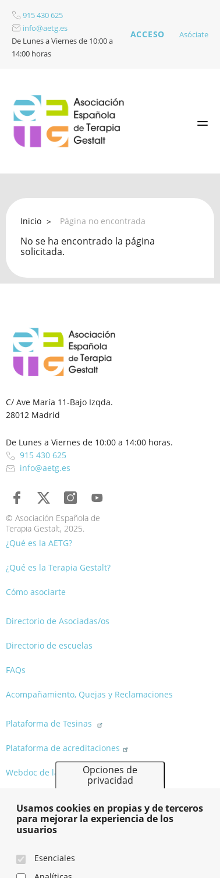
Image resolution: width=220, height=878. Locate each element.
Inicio (30, 220)
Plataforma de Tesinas (55, 723)
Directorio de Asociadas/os (57, 620)
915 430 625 (37, 15)
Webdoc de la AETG (49, 772)
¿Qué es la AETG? (39, 542)
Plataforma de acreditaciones (68, 747)
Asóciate (193, 34)
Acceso (147, 34)
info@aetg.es (40, 28)
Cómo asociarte (36, 591)
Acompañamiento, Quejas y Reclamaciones (89, 694)
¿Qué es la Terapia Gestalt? (58, 567)
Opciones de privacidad (110, 789)
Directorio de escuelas (49, 645)
